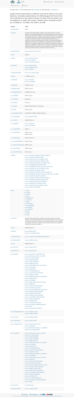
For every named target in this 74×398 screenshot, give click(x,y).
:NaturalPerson (29, 198)
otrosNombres (15, 129)
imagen (14, 106)
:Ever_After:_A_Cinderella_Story (35, 254)
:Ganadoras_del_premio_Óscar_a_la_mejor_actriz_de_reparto (42, 174)
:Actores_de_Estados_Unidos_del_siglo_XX (37, 177)
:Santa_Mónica (30, 65)
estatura (14, 102)
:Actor (27, 196)
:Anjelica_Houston (31, 313)
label (12, 227)
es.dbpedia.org (54, 9)
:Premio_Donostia (31, 58)
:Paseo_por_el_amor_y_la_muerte (35, 256)
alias (12, 54)
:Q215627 (29, 203)
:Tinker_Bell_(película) (32, 298)
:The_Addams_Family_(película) (34, 297)
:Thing (27, 190)
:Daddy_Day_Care (31, 263)
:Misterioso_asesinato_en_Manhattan (36, 276)
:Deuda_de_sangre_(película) (34, 291)
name (13, 243)
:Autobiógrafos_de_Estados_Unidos (35, 164)
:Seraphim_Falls (31, 300)
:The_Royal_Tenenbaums (33, 302)
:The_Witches (30, 280)
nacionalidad (15, 116)
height (13, 76)
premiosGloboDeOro (17, 141)
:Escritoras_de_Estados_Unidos (35, 170)
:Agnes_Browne (31, 247)
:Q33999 (28, 207)
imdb (13, 109)
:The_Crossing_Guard (32, 329)
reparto (15, 333)
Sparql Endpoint (59, 1)
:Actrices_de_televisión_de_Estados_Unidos (37, 162)
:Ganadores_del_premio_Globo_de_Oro (36, 179)
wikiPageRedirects (17, 311)
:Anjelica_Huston (31, 240)
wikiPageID (14, 85)
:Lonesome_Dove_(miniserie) (34, 272)
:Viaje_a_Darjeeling (31, 261)
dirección (15, 320)
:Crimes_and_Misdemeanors (34, 285)
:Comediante (30, 81)
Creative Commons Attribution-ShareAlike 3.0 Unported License (50, 396)
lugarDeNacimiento (17, 113)
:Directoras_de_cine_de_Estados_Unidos (37, 168)
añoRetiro (14, 99)
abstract (13, 32)
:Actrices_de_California (32, 187)
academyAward (15, 51)
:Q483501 (29, 209)
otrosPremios (15, 132)
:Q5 (27, 211)
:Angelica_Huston (31, 311)
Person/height (15, 29)
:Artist (27, 214)
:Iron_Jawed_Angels (32, 72)
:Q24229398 (29, 205)
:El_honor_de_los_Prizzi (33, 51)
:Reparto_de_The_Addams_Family (35, 183)
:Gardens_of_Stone (31, 274)
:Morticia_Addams (31, 317)
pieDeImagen (15, 137)
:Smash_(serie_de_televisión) (34, 295)
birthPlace (14, 65)
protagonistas (16, 324)
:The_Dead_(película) (32, 62)
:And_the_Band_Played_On (33, 308)
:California (29, 69)
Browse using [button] (15, 5)
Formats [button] (25, 5)
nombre (14, 120)
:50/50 (28, 306)
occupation (14, 79)
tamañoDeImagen (16, 151)
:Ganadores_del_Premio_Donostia (35, 175)
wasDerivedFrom (15, 236)
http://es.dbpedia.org (36, 9)
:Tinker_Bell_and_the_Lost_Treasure (36, 265)
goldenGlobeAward (16, 72)
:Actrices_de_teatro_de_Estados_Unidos (37, 161)
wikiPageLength (15, 88)
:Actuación (29, 79)
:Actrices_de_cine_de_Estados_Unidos (36, 159)
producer (14, 250)
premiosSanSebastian (17, 144)
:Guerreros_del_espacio (33, 324)
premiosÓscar (15, 148)
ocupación (14, 123)
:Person (27, 192)
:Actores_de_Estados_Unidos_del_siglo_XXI (37, 155)
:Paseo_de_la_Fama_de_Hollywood (35, 181)
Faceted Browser (48, 1)
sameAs (13, 231)
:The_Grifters (30, 60)
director (14, 247)
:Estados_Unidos (31, 67)
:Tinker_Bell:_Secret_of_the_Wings (35, 282)
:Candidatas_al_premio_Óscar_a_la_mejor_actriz (39, 166)
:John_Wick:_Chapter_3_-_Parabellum (36, 327)
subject (13, 155)
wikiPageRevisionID (16, 92)
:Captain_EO (30, 326)
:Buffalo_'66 (30, 284)
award (13, 58)
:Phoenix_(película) (31, 259)
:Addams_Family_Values (33, 293)
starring (14, 254)
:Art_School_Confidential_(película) (35, 304)
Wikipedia (26, 396)
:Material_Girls (30, 269)
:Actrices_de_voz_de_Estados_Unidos (36, 185)
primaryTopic (15, 388)
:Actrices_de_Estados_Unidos (34, 157)
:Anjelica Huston (30, 231)
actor (20, 9)
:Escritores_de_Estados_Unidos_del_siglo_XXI (38, 172)
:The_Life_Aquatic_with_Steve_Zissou (36, 289)
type (12, 190)
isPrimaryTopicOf (15, 240)
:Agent (27, 201)
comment (14, 218)
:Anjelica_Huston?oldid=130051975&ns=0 (37, 236)
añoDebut (14, 95)
